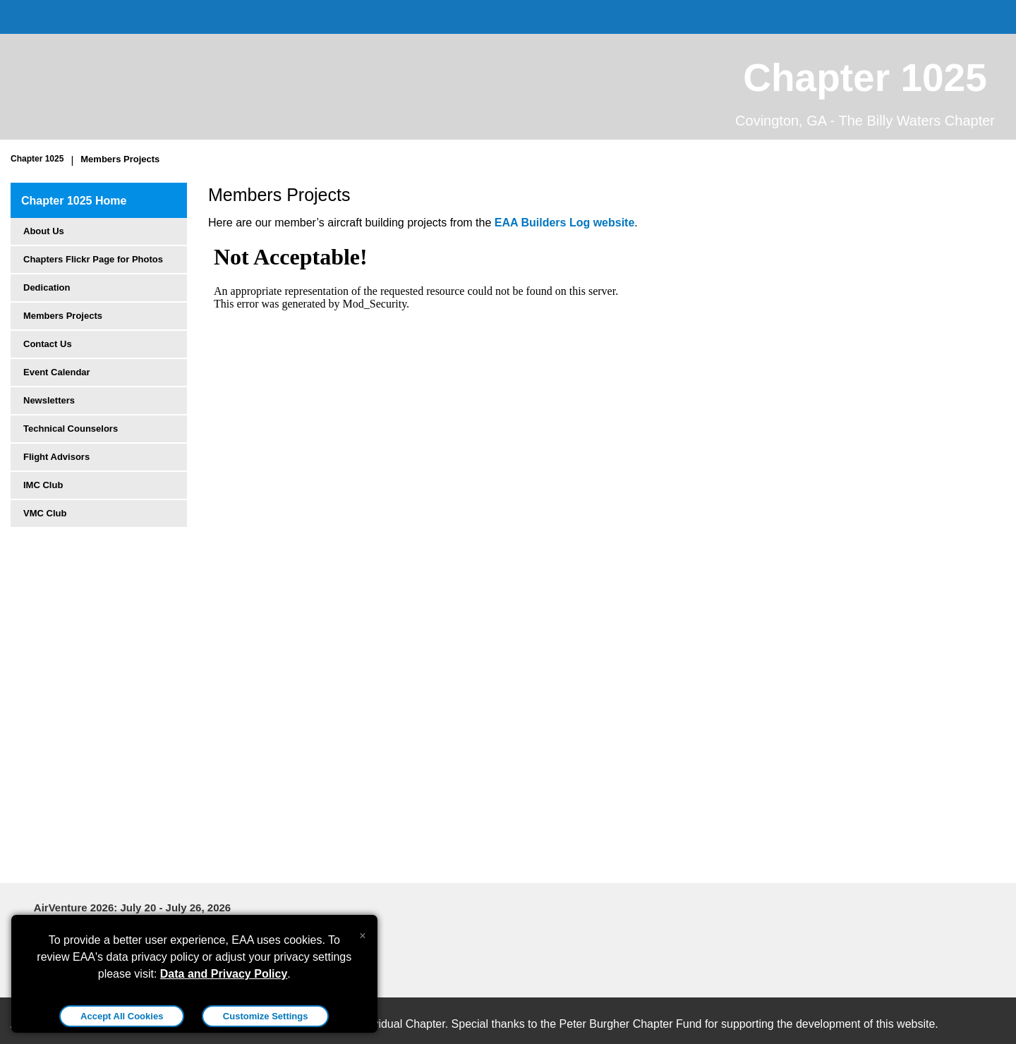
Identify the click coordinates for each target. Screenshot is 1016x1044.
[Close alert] (362, 933)
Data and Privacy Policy (224, 974)
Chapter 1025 (37, 159)
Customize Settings (265, 1016)
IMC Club (43, 485)
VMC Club (44, 513)
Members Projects (119, 159)
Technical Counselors (70, 428)
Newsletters (49, 400)
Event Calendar (56, 372)
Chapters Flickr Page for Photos (93, 259)
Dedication (46, 287)
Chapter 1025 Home (73, 201)
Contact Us (47, 344)
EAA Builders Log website (565, 223)
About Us (43, 231)
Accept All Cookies (121, 1016)
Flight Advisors (56, 456)
